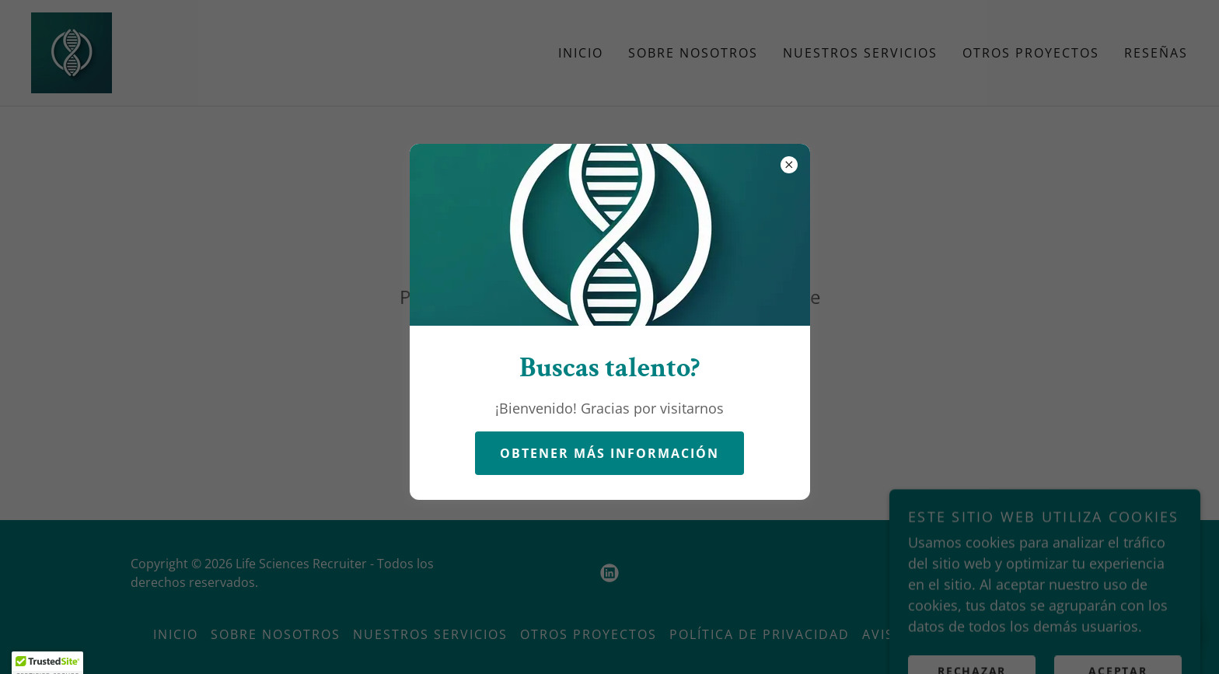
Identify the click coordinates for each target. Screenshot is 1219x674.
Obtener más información (609, 453)
